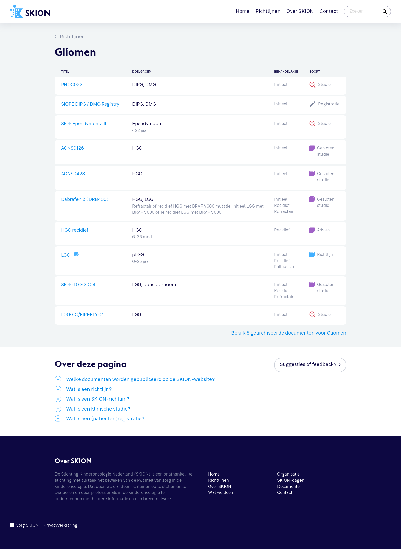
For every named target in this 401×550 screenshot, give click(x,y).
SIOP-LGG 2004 (79, 286)
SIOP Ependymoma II (85, 124)
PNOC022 (72, 85)
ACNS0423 (73, 174)
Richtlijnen (268, 11)
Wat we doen (220, 494)
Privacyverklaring (60, 526)
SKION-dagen (290, 481)
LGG (66, 256)
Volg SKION (27, 526)
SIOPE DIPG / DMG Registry (92, 104)
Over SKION (300, 11)
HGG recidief (76, 231)
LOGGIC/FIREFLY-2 (83, 316)
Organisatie (288, 475)
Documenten (289, 488)
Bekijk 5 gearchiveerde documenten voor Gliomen (288, 334)
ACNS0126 (73, 149)
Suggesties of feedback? (308, 365)
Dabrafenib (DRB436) (86, 200)
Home (242, 11)
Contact (329, 11)
